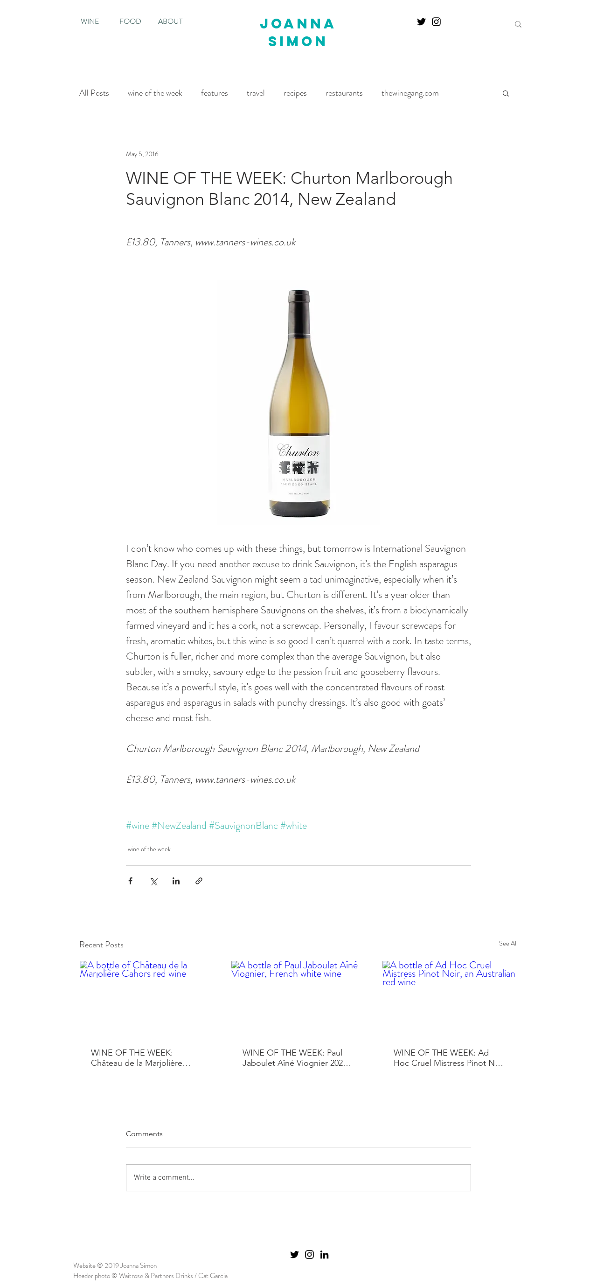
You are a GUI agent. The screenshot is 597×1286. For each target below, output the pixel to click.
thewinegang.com (410, 93)
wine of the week (155, 93)
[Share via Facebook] (130, 880)
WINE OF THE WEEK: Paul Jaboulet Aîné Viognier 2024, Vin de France (296, 1058)
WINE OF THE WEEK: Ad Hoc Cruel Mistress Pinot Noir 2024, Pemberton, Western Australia (449, 1058)
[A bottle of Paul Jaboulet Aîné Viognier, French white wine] (298, 998)
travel (256, 93)
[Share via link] (198, 880)
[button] (505, 93)
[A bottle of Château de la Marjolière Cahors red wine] (147, 998)
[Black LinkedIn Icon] (324, 1254)
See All (508, 943)
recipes (295, 93)
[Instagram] (436, 22)
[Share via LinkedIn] (176, 880)
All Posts (94, 93)
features (214, 93)
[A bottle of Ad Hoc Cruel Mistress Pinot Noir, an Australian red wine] (449, 998)
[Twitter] (421, 22)
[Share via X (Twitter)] (153, 880)
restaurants (344, 93)
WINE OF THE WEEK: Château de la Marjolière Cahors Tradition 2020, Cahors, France (136, 1058)
